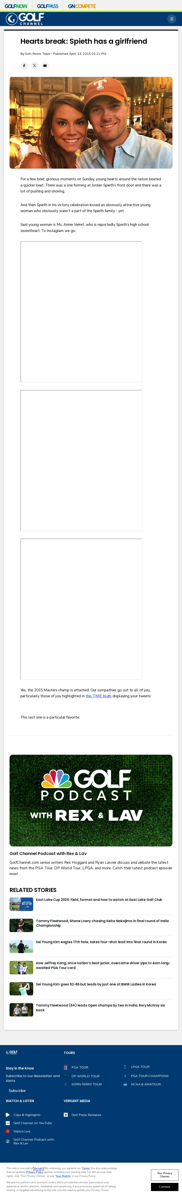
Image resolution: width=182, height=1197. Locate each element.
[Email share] (45, 65)
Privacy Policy (35, 1172)
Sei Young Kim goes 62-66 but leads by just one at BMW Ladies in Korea (96, 984)
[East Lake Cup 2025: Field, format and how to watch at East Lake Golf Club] (21, 904)
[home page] (25, 19)
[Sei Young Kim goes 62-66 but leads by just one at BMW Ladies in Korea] (21, 988)
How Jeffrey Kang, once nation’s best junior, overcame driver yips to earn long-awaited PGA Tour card (103, 965)
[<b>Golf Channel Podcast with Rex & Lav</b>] (91, 800)
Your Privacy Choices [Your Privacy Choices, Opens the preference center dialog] (164, 1175)
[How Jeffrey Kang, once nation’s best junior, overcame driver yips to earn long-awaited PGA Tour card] (21, 967)
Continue (164, 1187)
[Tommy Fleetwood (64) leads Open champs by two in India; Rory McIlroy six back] (21, 1009)
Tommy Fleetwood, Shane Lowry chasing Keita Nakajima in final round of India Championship (102, 923)
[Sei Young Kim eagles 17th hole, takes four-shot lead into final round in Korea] (21, 946)
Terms (86, 1168)
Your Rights (63, 1176)
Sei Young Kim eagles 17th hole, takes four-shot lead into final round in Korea (101, 942)
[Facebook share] (24, 65)
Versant (39, 1168)
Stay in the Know (20, 1068)
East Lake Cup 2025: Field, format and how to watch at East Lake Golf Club (99, 900)
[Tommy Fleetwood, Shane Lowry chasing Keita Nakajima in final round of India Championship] (21, 925)
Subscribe (17, 1090)
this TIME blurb (99, 696)
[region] (91, 1180)
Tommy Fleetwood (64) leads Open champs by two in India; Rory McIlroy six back (100, 1007)
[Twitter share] (34, 65)
